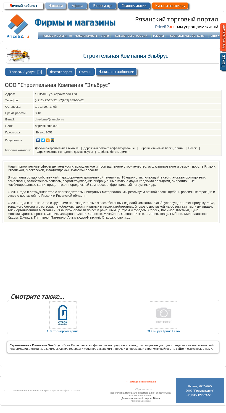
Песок (192, 148)
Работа (158, 35)
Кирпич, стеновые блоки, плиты (162, 148)
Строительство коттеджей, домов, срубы (65, 151)
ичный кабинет (23, 5)
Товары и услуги (54, 35)
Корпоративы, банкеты (187, 35)
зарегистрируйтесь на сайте (164, 348)
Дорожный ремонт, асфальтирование (110, 148)
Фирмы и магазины (74, 22)
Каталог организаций (131, 35)
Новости (55, 5)
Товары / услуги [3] (25, 72)
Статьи (85, 72)
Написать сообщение (116, 71)
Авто (105, 35)
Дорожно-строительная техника (57, 148)
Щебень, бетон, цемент (114, 151)
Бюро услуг (102, 5)
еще (215, 35)
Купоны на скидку (170, 5)
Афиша (77, 5)
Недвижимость (86, 35)
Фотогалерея (61, 72)
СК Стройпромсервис (63, 331)
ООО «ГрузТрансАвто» (163, 331)
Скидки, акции (134, 5)
